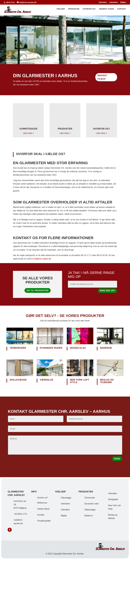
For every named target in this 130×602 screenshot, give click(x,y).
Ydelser (60, 10)
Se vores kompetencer (65, 49)
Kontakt (121, 10)
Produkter (73, 10)
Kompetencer (28, 128)
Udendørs (103, 2)
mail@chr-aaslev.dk (42, 259)
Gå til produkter (38, 290)
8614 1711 (10, 2)
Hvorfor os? (89, 10)
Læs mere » (28, 133)
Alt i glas (65, 36)
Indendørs (113, 2)
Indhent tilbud (106, 10)
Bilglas (123, 2)
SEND (117, 459)
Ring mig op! (107, 291)
